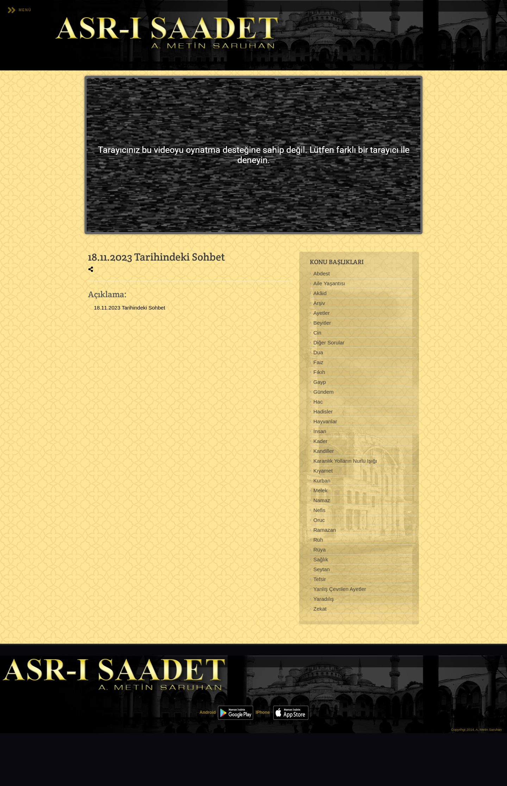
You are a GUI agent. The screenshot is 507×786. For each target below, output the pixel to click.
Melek (320, 490)
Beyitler (322, 323)
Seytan (321, 569)
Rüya (319, 550)
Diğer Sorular (328, 342)
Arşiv (319, 303)
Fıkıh (319, 372)
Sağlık (320, 559)
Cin (317, 333)
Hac (318, 402)
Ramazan (324, 530)
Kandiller (323, 451)
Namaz (321, 500)
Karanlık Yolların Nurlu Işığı (345, 461)
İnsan (319, 431)
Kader (320, 441)
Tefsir (319, 579)
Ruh (318, 540)
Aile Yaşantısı (329, 283)
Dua (318, 352)
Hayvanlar (325, 421)
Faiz (318, 362)
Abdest (321, 273)
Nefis (319, 510)
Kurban (321, 481)
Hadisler (323, 411)
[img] (90, 269)
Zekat (320, 609)
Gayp (319, 382)
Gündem (323, 392)
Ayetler (321, 313)
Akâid (320, 293)
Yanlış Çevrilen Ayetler (339, 589)
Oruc (319, 520)
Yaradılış (323, 599)
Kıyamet (323, 471)
